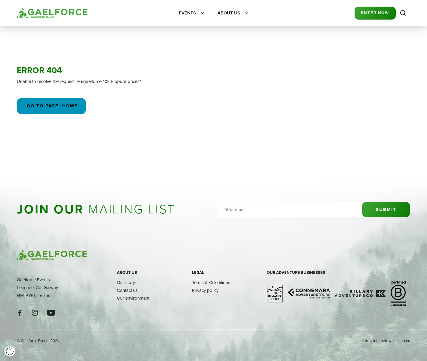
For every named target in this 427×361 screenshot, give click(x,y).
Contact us (127, 290)
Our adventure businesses (296, 272)
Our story (126, 282)
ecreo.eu (402, 340)
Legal (198, 272)
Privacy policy (205, 290)
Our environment (133, 298)
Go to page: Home (51, 105)
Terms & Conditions (211, 282)
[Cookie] (10, 351)
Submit (386, 209)
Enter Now (375, 13)
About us (127, 272)
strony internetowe (378, 340)
